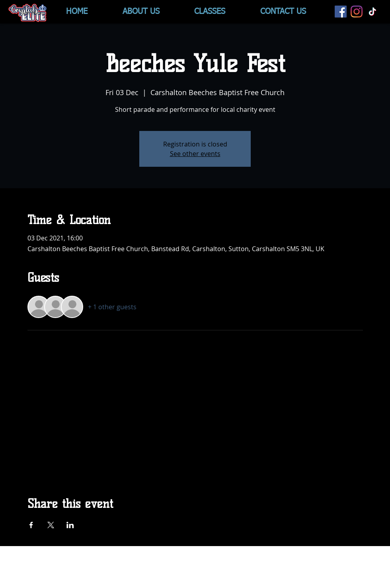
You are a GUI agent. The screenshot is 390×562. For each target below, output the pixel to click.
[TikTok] (372, 12)
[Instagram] (357, 12)
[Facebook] (341, 12)
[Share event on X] (51, 525)
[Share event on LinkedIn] (70, 525)
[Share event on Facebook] (31, 525)
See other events (195, 153)
